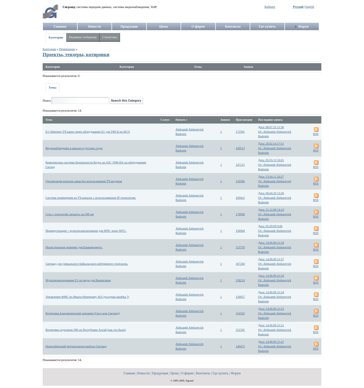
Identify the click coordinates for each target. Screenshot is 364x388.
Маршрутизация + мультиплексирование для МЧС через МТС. (86, 230)
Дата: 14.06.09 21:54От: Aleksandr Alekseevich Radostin (274, 297)
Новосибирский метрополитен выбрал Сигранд (76, 346)
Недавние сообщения (82, 37)
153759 (240, 247)
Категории (56, 37)
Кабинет (269, 6)
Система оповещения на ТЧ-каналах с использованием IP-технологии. (91, 197)
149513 (240, 148)
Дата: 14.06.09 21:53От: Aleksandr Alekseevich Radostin (274, 313)
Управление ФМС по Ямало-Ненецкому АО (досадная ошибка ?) (87, 296)
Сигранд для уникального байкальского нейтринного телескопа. (87, 263)
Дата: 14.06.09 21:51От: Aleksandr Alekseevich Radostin (274, 330)
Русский (298, 6)
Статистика (109, 37)
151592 (240, 329)
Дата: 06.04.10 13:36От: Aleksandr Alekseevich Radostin (274, 198)
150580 (240, 181)
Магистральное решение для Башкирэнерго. (74, 247)
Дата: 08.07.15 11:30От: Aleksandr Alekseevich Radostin (274, 132)
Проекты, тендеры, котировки (76, 54)
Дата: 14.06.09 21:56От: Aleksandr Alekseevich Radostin (274, 280)
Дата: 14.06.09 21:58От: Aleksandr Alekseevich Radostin (274, 247)
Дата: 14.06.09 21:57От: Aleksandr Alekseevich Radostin (274, 264)
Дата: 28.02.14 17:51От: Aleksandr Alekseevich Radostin (274, 148)
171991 (240, 131)
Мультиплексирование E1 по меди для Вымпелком (78, 280)
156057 (240, 296)
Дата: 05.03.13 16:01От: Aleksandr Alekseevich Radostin (274, 165)
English (309, 6)
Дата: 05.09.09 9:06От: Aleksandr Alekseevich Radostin (274, 231)
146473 (240, 346)
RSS (315, 134)
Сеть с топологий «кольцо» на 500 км (70, 214)
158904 (240, 230)
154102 (240, 313)
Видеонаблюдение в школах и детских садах (74, 148)
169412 (240, 197)
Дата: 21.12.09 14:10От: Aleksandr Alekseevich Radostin (274, 214)
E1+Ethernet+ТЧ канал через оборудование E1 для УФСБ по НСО (88, 131)
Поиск (47, 100)
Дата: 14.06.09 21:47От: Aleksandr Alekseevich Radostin (274, 346)
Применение (67, 49)
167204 (240, 263)
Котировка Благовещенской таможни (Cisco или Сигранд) (83, 313)
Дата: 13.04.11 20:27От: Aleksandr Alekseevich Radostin (274, 181)
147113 (240, 164)
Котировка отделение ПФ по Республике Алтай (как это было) (86, 329)
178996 (240, 214)
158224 (240, 280)
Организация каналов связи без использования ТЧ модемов (84, 181)
